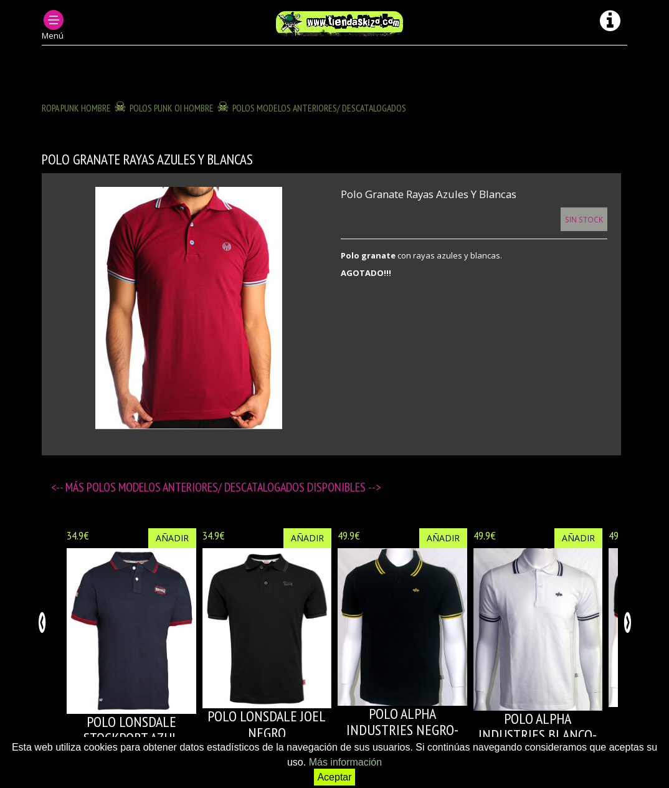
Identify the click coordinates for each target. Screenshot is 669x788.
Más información (345, 762)
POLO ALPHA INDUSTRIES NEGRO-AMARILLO (402, 730)
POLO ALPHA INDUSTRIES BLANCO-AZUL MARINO (537, 735)
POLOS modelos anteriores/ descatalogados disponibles (227, 487)
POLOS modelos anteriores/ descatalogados (319, 108)
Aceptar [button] (334, 777)
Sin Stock (584, 219)
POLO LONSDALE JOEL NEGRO (266, 724)
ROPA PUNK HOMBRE (76, 108)
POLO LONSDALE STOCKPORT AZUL (131, 730)
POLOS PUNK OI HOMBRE (172, 108)
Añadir (172, 538)
